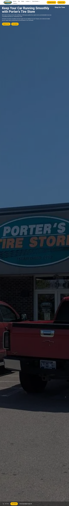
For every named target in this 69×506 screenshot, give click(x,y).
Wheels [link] (22, 1)
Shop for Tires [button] (61, 2)
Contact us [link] (15, 3)
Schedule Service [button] (51, 2)
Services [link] (14, 1)
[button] (7, 2)
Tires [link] (19, 1)
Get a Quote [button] (14, 24)
